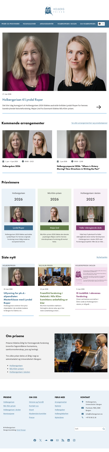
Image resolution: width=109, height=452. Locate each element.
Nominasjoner (8, 417)
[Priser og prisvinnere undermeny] (9, 23)
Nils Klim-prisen (17, 372)
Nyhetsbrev (59, 421)
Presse (31, 421)
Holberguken (60, 413)
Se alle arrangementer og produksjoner (89, 122)
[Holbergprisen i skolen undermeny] (65, 23)
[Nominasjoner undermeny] (28, 23)
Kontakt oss (34, 409)
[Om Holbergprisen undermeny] (86, 23)
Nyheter (58, 409)
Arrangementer (61, 405)
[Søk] (104, 432)
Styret (31, 413)
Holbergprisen (16, 369)
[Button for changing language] (101, 24)
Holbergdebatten (61, 417)
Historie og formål (36, 405)
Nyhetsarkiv (102, 262)
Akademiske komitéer (37, 417)
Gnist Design (21, 433)
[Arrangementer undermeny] (45, 23)
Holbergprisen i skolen (20, 375)
